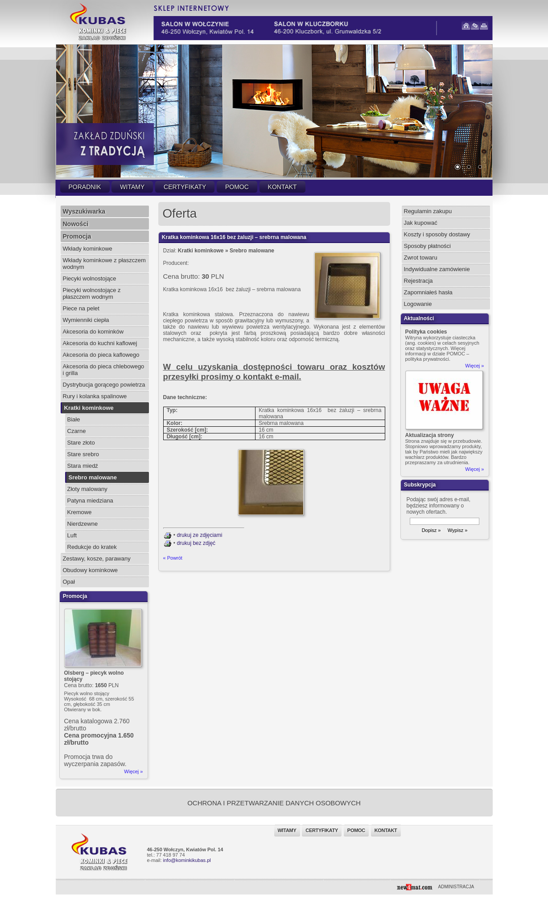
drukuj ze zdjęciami (199, 535)
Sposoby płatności (427, 246)
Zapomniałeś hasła (428, 292)
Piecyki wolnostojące (89, 278)
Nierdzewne (82, 523)
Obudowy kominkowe (90, 570)
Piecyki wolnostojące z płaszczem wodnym (92, 293)
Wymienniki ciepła (86, 320)
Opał (69, 581)
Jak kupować (420, 222)
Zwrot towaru (420, 257)
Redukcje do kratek (92, 547)
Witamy (132, 186)
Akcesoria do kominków (93, 331)
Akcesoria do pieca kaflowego (101, 354)
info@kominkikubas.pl (187, 860)
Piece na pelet (81, 308)
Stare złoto (81, 442)
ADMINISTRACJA (456, 886)
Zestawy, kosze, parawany (97, 558)
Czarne (76, 431)
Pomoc (237, 186)
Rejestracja (418, 280)
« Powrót (172, 558)
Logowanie (418, 304)
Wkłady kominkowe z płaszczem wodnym (104, 263)
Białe (73, 419)
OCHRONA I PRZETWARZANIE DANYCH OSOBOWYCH (274, 803)
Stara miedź (82, 465)
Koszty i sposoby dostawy (437, 234)
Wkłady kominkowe (87, 248)
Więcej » (133, 771)
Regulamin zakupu (428, 211)
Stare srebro (83, 454)
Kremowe (79, 512)
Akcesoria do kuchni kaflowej (100, 343)
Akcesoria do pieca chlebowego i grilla (103, 369)
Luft (72, 535)
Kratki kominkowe (89, 407)
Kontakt (282, 186)
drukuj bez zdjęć (196, 543)
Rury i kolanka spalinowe (95, 396)
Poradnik (85, 186)
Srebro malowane (93, 477)
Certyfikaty (185, 186)
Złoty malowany (87, 489)
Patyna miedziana (90, 500)
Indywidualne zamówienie (437, 269)
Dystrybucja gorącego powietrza (104, 384)
